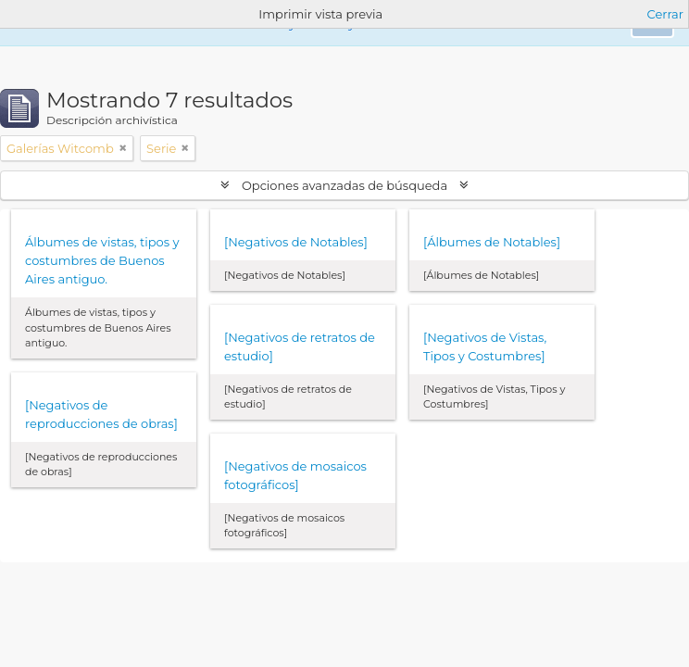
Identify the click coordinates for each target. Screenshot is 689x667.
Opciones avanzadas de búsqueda (345, 185)
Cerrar (665, 13)
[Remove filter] (123, 148)
